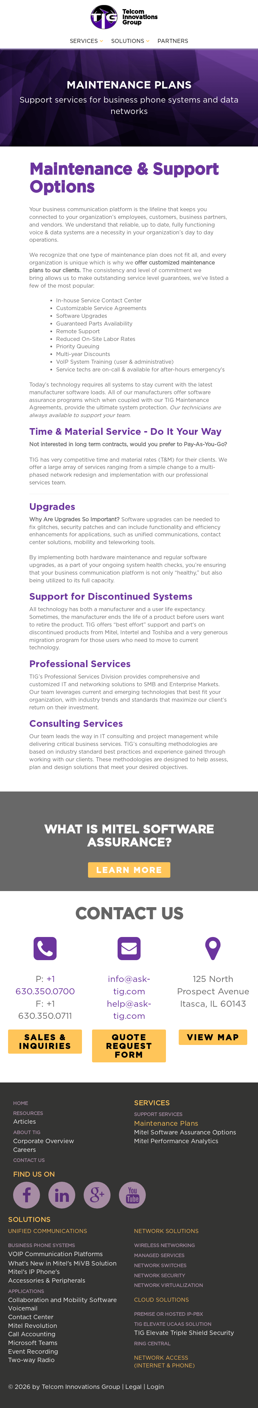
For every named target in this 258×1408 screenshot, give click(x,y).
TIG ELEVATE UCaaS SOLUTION (172, 1324)
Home (20, 1103)
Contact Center (30, 1317)
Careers (24, 1150)
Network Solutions (166, 1231)
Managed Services (159, 1255)
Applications (26, 1291)
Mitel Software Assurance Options (185, 1132)
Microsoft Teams (32, 1343)
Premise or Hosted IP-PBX (168, 1313)
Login (155, 1387)
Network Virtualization (168, 1285)
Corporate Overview (43, 1141)
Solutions (130, 41)
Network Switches (160, 1265)
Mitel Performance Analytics (176, 1141)
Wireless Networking (164, 1245)
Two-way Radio (31, 1360)
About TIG (26, 1132)
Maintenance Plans (166, 1123)
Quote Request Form (129, 1046)
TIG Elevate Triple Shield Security (184, 1333)
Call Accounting (31, 1334)
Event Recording (33, 1351)
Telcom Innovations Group (140, 16)
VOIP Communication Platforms (55, 1254)
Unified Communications (47, 1231)
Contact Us (29, 1160)
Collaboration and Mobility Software (62, 1300)
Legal (133, 1387)
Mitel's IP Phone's (34, 1272)
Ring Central (152, 1343)
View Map (213, 1037)
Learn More (129, 870)
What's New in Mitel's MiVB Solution (62, 1263)
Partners (173, 41)
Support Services (158, 1114)
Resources (28, 1113)
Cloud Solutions (161, 1300)
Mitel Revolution (32, 1326)
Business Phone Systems (41, 1245)
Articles (24, 1121)
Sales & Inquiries (45, 1041)
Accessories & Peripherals (46, 1280)
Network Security (159, 1275)
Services (86, 41)
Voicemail (23, 1308)
